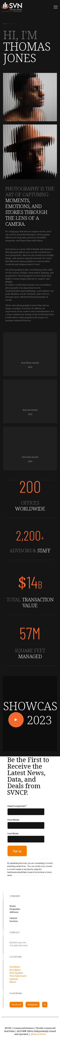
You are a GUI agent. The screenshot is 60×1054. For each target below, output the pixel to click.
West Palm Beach (18, 975)
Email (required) (17, 806)
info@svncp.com (18, 942)
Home (13, 906)
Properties (15, 909)
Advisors (14, 912)
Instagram (33, 1004)
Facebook (16, 1004)
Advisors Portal (38, 1034)
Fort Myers (15, 966)
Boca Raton (15, 969)
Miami (13, 981)
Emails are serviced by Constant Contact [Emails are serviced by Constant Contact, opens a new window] (29, 875)
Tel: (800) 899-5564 (18, 945)
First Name (13, 819)
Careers (13, 918)
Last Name (13, 833)
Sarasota (14, 978)
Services (14, 921)
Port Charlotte (16, 972)
